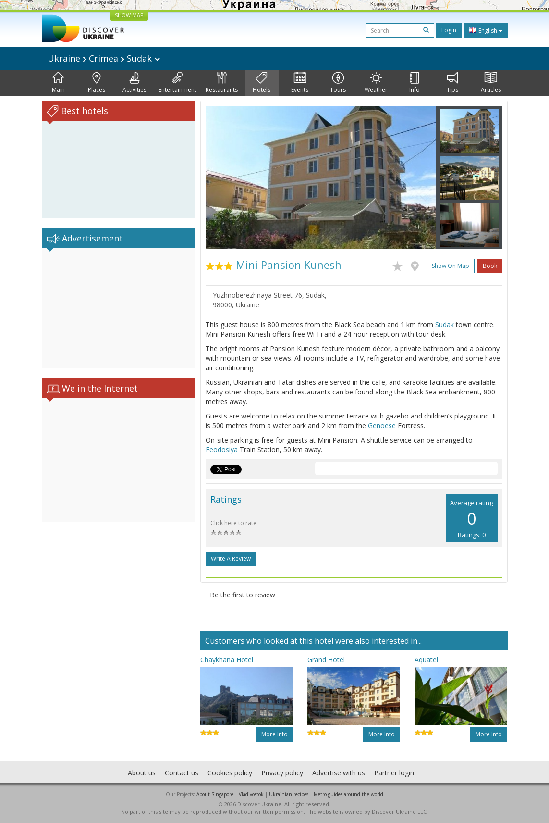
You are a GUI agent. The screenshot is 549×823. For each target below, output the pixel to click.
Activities (134, 83)
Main (58, 83)
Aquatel (426, 659)
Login (448, 30)
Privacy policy (282, 772)
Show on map (450, 266)
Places (96, 83)
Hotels (261, 83)
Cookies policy (229, 772)
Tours (338, 83)
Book (490, 266)
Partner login (394, 772)
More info (274, 734)
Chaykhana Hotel (226, 659)
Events (299, 83)
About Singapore (214, 794)
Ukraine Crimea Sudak (104, 58)
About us (142, 772)
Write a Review (231, 559)
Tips (452, 83)
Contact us (181, 772)
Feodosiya (222, 449)
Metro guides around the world (348, 794)
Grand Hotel (326, 659)
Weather (376, 83)
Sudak (444, 324)
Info (414, 83)
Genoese (382, 425)
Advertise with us (338, 772)
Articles (491, 83)
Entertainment (177, 83)
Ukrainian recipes (288, 794)
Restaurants (222, 83)
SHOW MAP (129, 15)
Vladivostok (251, 794)
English (485, 30)
